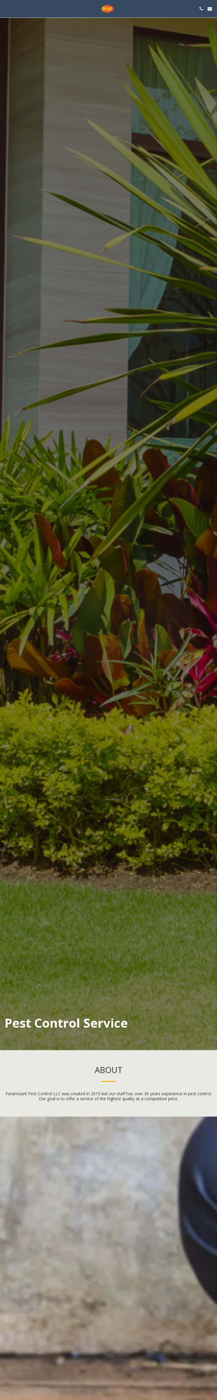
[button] (6, 8)
